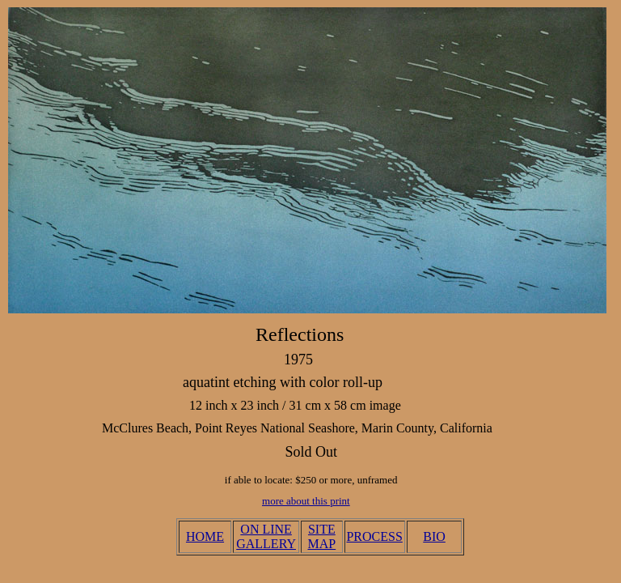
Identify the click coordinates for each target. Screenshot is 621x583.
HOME (205, 536)
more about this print (306, 501)
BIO (434, 536)
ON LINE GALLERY (266, 536)
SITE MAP (322, 536)
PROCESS (374, 536)
